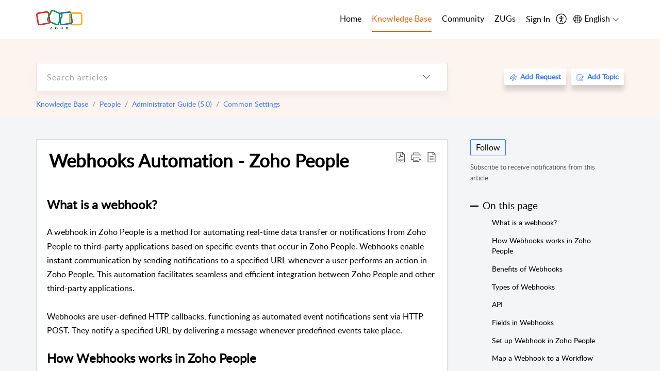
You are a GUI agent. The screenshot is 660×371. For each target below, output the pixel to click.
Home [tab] (350, 18)
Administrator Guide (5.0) (172, 104)
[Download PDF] (400, 156)
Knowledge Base (62, 104)
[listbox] (426, 77)
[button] (416, 156)
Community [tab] (463, 18)
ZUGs (505, 18)
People (110, 104)
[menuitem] (538, 19)
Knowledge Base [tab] (402, 18)
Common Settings (251, 104)
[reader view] (431, 156)
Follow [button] (488, 147)
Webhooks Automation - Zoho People (199, 160)
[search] (221, 77)
